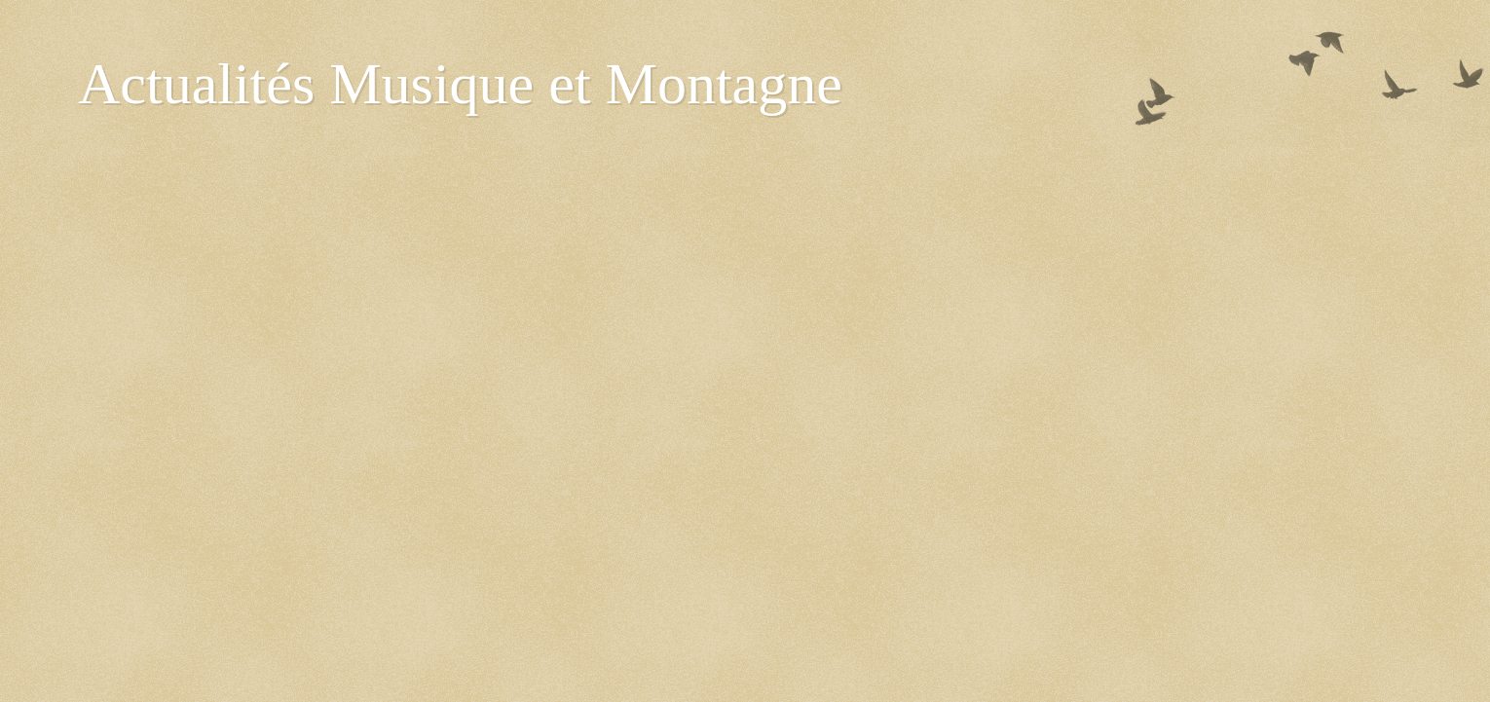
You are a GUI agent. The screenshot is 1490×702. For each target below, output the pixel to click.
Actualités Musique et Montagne (460, 84)
